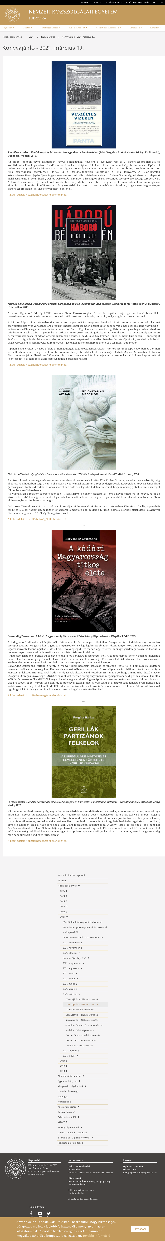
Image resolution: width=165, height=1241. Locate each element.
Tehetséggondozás (50, 28)
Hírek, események (13, 37)
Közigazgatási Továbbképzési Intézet (140, 1173)
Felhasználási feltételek (79, 1167)
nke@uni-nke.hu (36, 1175)
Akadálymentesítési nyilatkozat (82, 1199)
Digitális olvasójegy (68, 1091)
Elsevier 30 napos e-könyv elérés (82, 1035)
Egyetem (9, 28)
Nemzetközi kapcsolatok (108, 28)
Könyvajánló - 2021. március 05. (81, 1020)
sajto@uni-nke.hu (77, 1185)
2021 (32, 37)
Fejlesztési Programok (133, 1167)
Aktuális (62, 881)
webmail (85, 3)
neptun (97, 3)
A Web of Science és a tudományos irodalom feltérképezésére (84, 1028)
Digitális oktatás (113, 3)
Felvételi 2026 (129, 1170)
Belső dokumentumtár (137, 3)
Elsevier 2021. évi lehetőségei (80, 1040)
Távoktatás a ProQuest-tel (79, 1046)
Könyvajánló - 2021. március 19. (78, 37)
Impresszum (75, 1160)
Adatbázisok (64, 1102)
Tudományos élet (78, 28)
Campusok (136, 28)
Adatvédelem (74, 1170)
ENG (161, 3)
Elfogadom (140, 1229)
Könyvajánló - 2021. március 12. (81, 1015)
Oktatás (27, 28)
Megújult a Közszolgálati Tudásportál (82, 922)
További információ (96, 1235)
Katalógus (63, 1097)
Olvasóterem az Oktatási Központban (83, 937)
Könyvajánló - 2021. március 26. (81, 999)
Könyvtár (155, 28)
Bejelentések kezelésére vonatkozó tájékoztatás (90, 1173)
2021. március (48, 37)
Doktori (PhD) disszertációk (72, 1133)
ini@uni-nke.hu (76, 1193)
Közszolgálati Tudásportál (71, 875)
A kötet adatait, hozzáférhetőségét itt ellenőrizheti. (37, 195)
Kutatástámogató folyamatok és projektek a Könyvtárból (85, 930)
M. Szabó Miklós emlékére (79, 1010)
